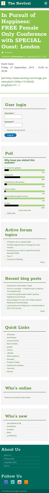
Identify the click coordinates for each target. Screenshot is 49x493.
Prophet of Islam (13, 362)
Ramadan (10, 359)
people (9, 347)
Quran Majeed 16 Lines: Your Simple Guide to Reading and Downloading (24, 301)
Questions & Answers (15, 365)
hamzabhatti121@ (14, 423)
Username (9, 113)
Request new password (16, 130)
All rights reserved (20, 491)
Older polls (11, 213)
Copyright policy (10, 462)
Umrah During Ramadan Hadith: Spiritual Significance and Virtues (23, 295)
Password (9, 121)
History (10, 350)
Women (10, 371)
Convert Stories (13, 340)
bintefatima (11, 426)
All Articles (11, 334)
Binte (9, 432)
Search (6, 466)
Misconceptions (13, 356)
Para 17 (10, 256)
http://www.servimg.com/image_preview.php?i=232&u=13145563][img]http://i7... (24, 81)
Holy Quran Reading (15, 259)
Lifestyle (10, 353)
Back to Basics (12, 343)
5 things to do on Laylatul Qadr (19, 242)
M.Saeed (10, 429)
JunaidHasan (12, 435)
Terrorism (11, 368)
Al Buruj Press (18, 56)
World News (11, 337)
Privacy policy (9, 458)
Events (9, 52)
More (43, 262)
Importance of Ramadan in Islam (19, 285)
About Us (7, 455)
